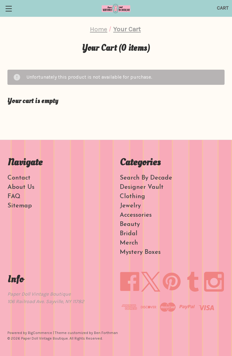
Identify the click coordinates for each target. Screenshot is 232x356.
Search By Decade (146, 178)
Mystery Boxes (140, 252)
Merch (129, 243)
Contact (18, 178)
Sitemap (19, 206)
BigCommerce (40, 333)
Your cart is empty (32, 101)
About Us (20, 187)
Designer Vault (141, 187)
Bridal (128, 234)
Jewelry (130, 206)
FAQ (13, 196)
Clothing (132, 196)
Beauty (130, 224)
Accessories (136, 215)
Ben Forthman (106, 333)
